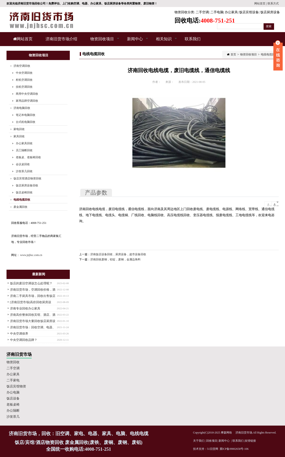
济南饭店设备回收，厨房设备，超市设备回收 (118, 254)
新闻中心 (134, 41)
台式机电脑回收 (25, 122)
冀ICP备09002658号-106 (234, 448)
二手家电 (13, 380)
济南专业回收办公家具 (25, 308)
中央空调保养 (19, 333)
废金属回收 (20, 206)
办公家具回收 (24, 143)
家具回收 (19, 136)
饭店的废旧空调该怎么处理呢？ (31, 283)
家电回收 (19, 129)
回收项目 (211, 440)
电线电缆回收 (269, 54)
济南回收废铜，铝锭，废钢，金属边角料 (115, 259)
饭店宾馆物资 (16, 386)
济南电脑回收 (21, 108)
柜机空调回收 (24, 79)
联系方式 (273, 3)
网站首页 (259, 3)
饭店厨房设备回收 (27, 185)
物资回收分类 (184, 12)
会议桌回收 (23, 164)
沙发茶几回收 (24, 171)
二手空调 (202, 12)
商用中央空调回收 (27, 93)
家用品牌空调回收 (27, 100)
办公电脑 (13, 392)
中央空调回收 (24, 72)
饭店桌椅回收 (24, 192)
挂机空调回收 (24, 86)
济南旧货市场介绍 (61, 39)
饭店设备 (13, 398)
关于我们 (198, 440)
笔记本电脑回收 (25, 115)
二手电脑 (216, 12)
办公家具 (231, 12)
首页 (233, 54)
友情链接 (250, 440)
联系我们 (193, 39)
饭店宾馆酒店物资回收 (27, 178)
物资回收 (13, 362)
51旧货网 (212, 448)
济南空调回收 (21, 65)
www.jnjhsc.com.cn (31, 255)
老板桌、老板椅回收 (28, 157)
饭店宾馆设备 (249, 12)
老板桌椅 (13, 404)
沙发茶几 (13, 416)
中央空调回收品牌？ (23, 340)
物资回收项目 (101, 41)
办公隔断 (13, 410)
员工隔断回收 (24, 150)
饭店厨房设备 (270, 12)
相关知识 (163, 41)
